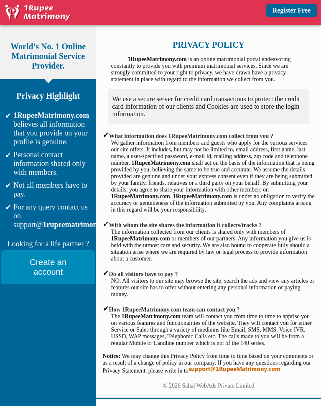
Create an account (48, 267)
